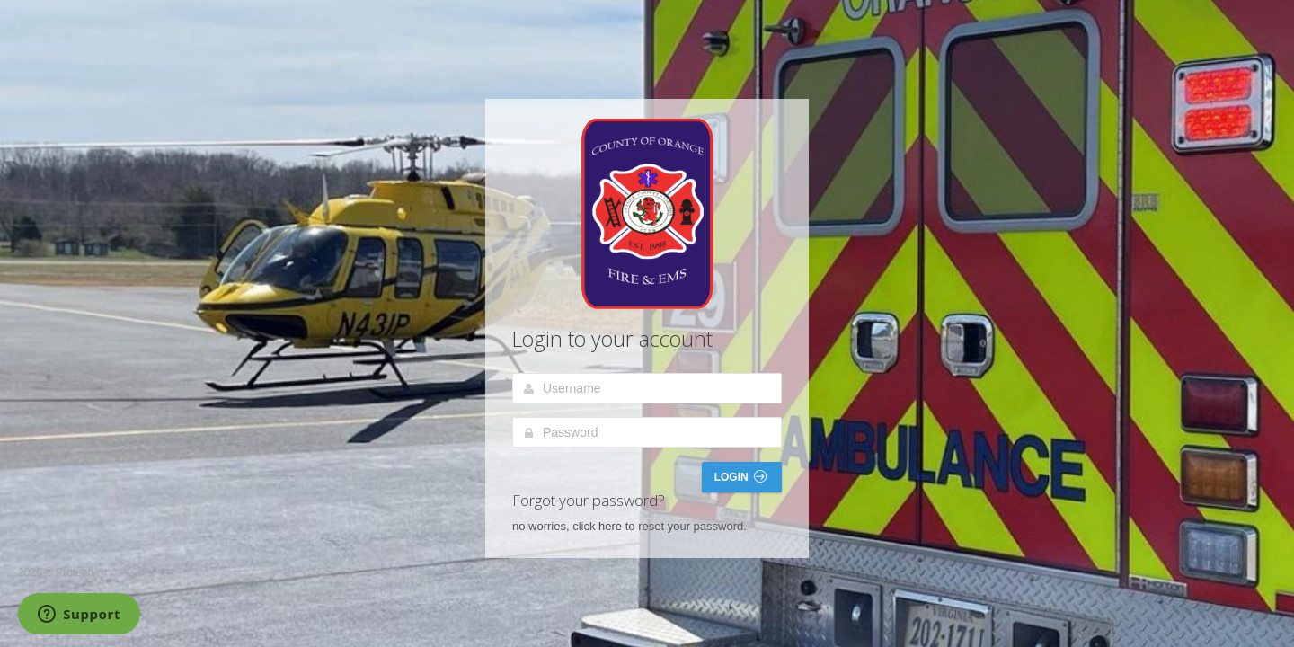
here (610, 526)
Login (740, 476)
